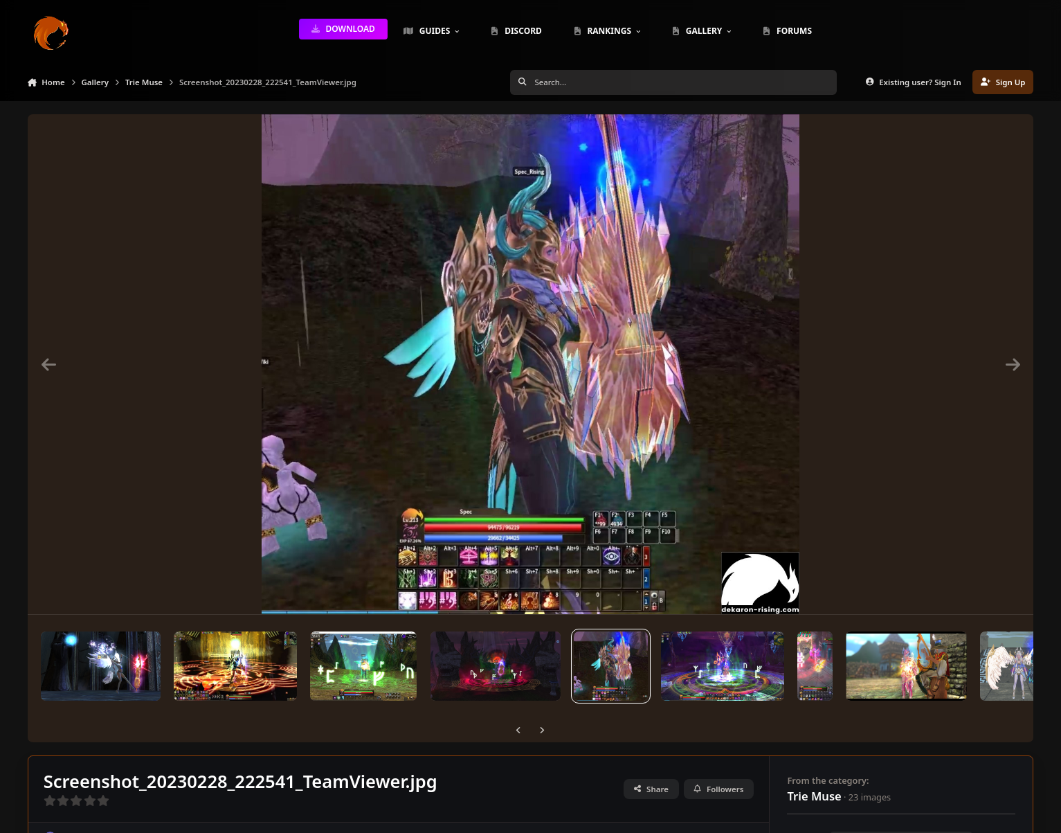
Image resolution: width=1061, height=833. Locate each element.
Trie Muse (814, 796)
